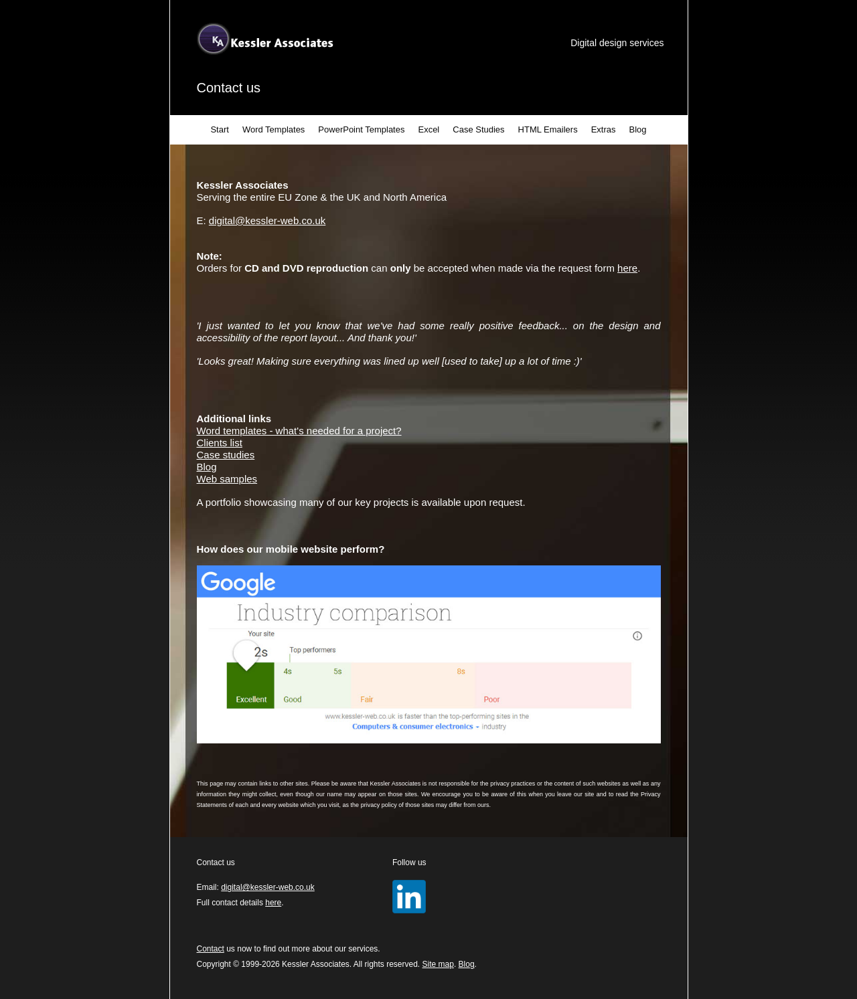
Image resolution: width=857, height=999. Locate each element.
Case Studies (478, 129)
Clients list (219, 442)
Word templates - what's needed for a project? (299, 430)
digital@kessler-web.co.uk (267, 220)
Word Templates (273, 129)
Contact (210, 948)
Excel (428, 129)
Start (219, 129)
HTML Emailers (548, 129)
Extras (603, 129)
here (627, 268)
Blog (638, 129)
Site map (438, 964)
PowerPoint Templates (361, 129)
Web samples (227, 478)
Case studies (226, 454)
